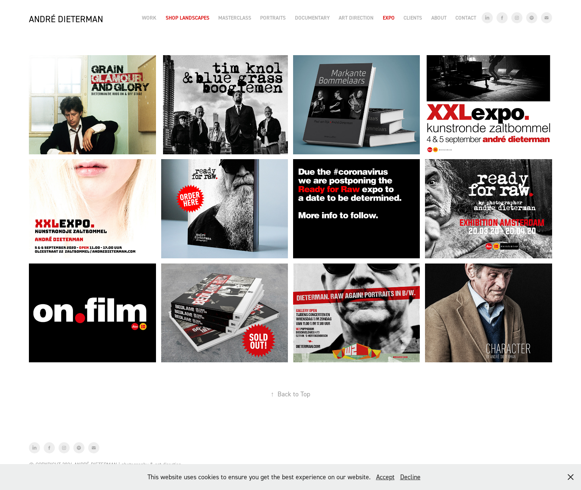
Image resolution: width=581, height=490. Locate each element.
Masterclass (234, 17)
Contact (465, 17)
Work (149, 17)
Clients (413, 17)
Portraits (273, 17)
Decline (410, 477)
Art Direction (356, 17)
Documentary (312, 17)
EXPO (389, 17)
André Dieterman (66, 19)
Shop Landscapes (187, 17)
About (438, 17)
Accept (385, 477)
